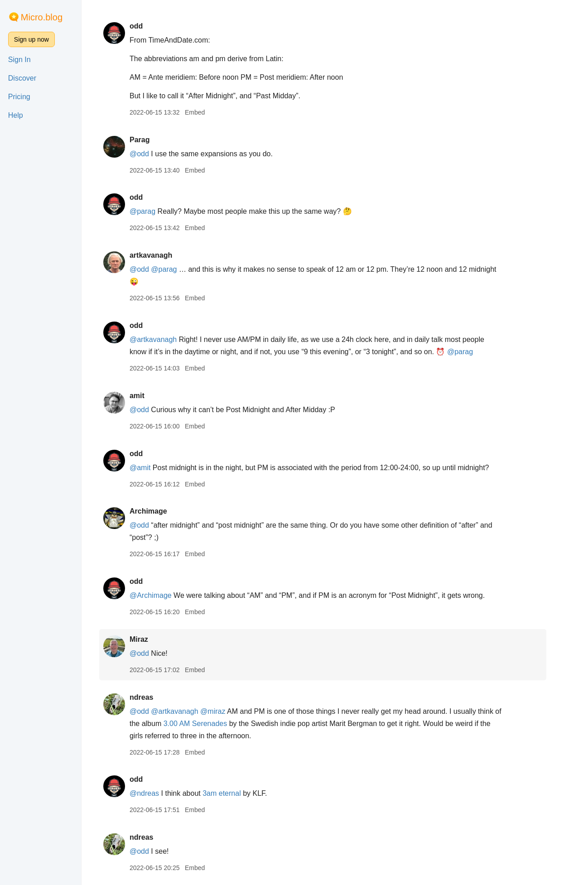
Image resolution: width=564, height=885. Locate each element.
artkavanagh (151, 255)
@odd (139, 154)
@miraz (212, 711)
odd (136, 26)
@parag (142, 211)
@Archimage (151, 595)
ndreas (141, 697)
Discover (22, 78)
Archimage (148, 511)
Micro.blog (42, 17)
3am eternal (221, 793)
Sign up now (31, 39)
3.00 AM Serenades (195, 723)
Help (15, 115)
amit (137, 395)
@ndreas (144, 793)
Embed (195, 112)
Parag (139, 140)
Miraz (139, 639)
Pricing (19, 97)
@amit (140, 467)
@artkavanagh (153, 339)
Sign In (19, 59)
